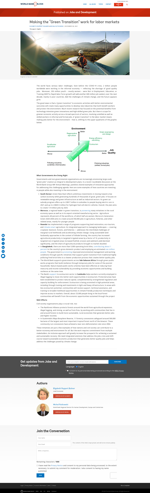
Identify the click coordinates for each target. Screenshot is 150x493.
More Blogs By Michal (62, 412)
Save (40, 475)
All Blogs (92, 4)
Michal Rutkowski (56, 26)
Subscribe (117, 361)
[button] (127, 4)
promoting (67, 252)
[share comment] (3, 256)
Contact (108, 4)
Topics (101, 4)
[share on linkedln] (3, 247)
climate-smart (50, 227)
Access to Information (40, 485)
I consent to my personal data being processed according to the (96, 372)
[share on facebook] (3, 239)
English (39, 29)
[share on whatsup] (3, 251)
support (53, 274)
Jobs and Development (82, 12)
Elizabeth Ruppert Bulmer (39, 26)
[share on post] (3, 243)
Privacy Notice (57, 465)
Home (85, 4)
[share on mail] (3, 235)
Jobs (49, 485)
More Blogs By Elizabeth (63, 396)
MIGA (48, 491)
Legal (21, 485)
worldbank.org (122, 1)
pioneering (86, 210)
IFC (44, 491)
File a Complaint (125, 485)
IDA (41, 491)
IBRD (37, 491)
